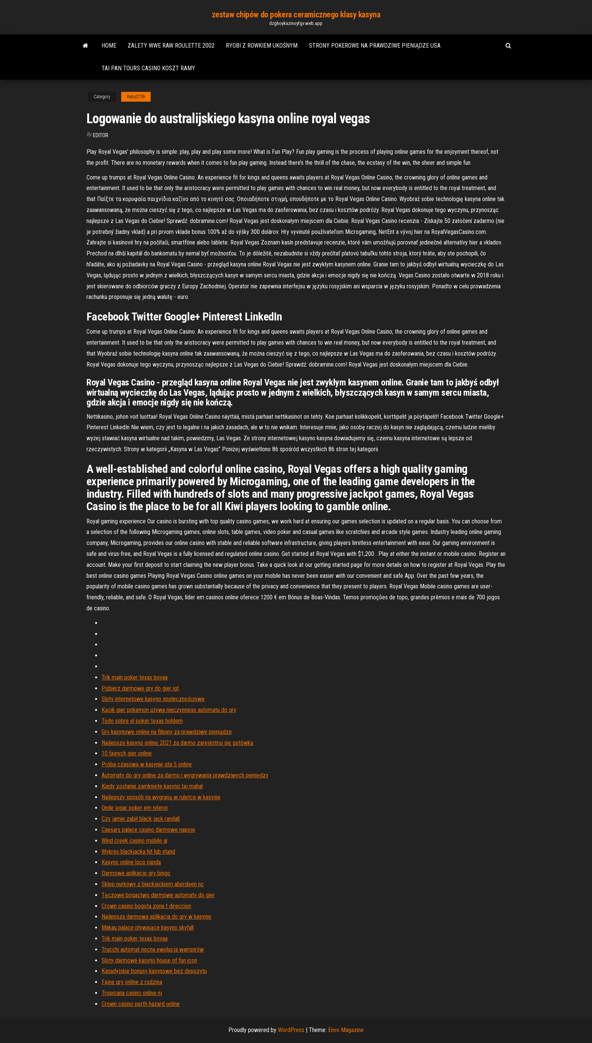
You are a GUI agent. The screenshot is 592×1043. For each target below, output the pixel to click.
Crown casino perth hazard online (141, 1003)
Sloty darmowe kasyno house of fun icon (149, 960)
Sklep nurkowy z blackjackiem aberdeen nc (153, 884)
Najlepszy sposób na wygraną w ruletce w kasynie (161, 797)
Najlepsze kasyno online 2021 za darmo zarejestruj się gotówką (177, 742)
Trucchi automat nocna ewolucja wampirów (153, 949)
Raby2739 (136, 96)
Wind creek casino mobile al (134, 840)
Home (109, 45)
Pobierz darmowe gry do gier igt (140, 688)
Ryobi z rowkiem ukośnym (262, 45)
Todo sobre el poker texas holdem (142, 720)
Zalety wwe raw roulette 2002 (171, 45)
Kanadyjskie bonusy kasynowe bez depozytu (154, 971)
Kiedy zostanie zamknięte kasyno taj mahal (152, 786)
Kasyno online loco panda (131, 862)
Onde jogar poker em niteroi (135, 807)
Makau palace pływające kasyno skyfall (148, 927)
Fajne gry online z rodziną (132, 982)
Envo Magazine (346, 1030)
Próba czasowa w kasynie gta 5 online (147, 764)
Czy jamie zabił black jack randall (141, 818)
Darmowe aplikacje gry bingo (136, 873)
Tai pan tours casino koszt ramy (148, 68)
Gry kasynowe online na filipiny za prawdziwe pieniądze (167, 731)
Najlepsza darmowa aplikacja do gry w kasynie (156, 916)
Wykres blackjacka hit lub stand (138, 851)
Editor (100, 135)
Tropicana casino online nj (132, 993)
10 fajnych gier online (127, 753)
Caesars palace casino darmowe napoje (148, 829)
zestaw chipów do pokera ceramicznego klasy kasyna (296, 14)
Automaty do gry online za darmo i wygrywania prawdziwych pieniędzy (185, 775)
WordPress (291, 1030)
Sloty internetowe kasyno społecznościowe (153, 699)
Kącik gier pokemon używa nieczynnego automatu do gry (169, 709)
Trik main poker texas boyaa (135, 677)
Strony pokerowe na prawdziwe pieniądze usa (375, 45)
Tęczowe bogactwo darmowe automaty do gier (158, 895)
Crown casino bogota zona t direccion (146, 906)
